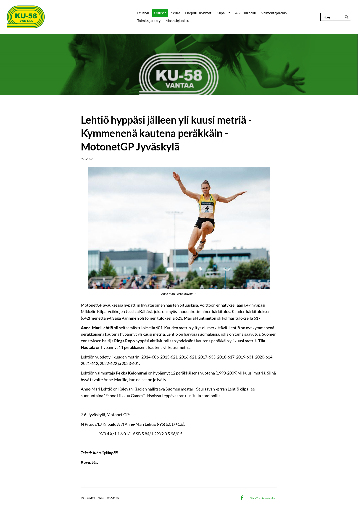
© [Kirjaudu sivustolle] (82, 498)
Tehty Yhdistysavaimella (262, 498)
